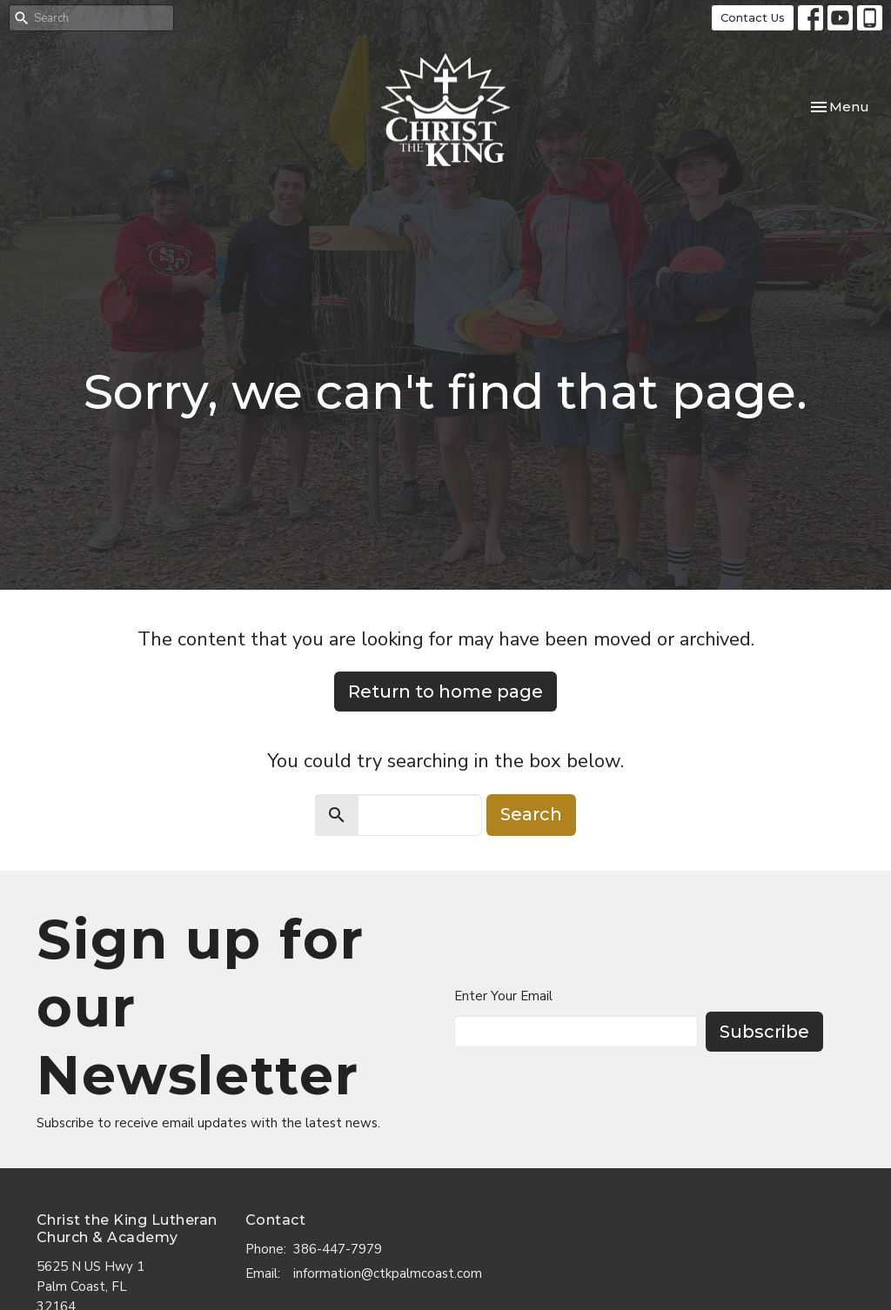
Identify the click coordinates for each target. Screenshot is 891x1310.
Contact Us (752, 17)
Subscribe (764, 1031)
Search (531, 814)
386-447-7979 (337, 1249)
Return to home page (445, 691)
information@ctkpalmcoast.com (387, 1273)
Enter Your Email (503, 996)
